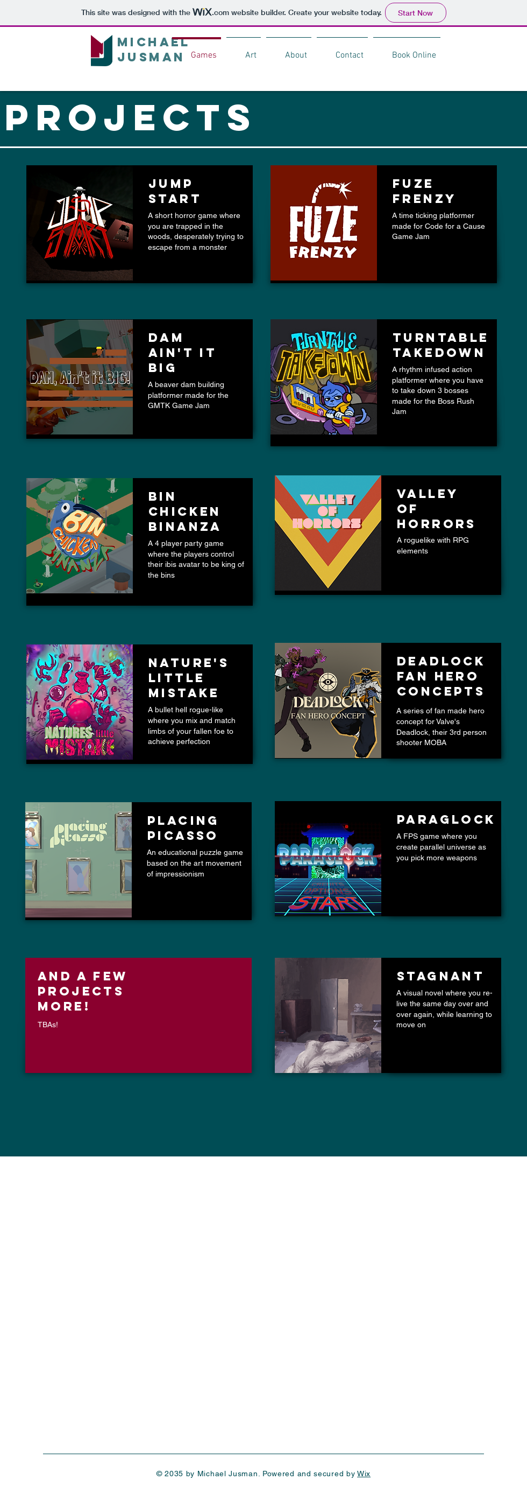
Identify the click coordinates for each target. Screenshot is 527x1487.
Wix (364, 1473)
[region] (139, 224)
